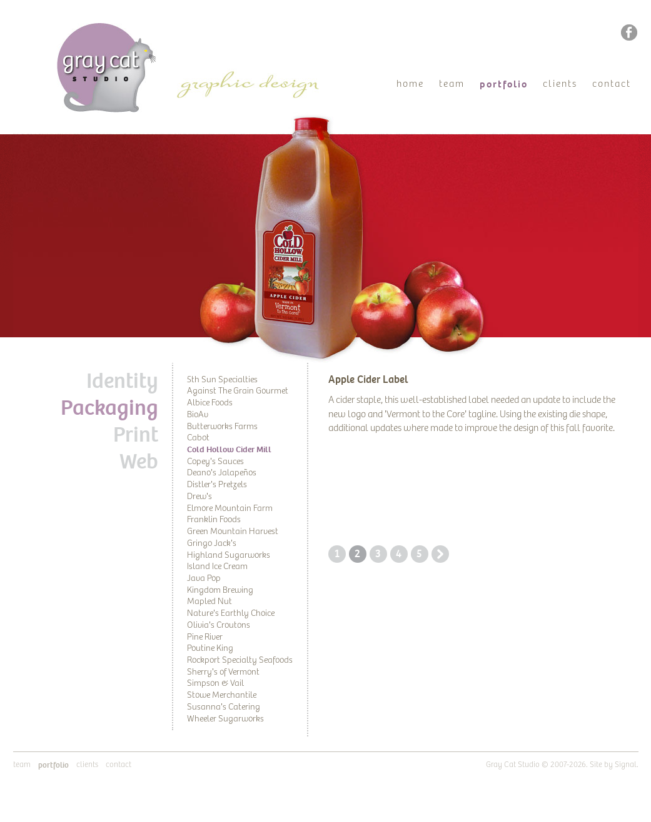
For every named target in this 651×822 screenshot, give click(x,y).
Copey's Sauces (215, 462)
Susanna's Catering (223, 707)
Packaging (109, 408)
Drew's (199, 497)
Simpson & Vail (215, 683)
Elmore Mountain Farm (230, 508)
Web (138, 461)
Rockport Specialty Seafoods (240, 660)
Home (410, 84)
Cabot (198, 438)
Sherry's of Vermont (223, 672)
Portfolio (504, 85)
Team (452, 84)
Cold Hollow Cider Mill (229, 449)
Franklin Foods (214, 520)
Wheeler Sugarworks (225, 719)
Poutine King (210, 648)
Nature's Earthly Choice (231, 613)
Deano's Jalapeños (221, 473)
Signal (626, 765)
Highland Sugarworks (228, 555)
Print (135, 434)
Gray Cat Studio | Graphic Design (118, 29)
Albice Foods (210, 403)
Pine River (205, 637)
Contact (611, 84)
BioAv (197, 415)
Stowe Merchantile (221, 695)
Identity (122, 381)
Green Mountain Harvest (232, 532)
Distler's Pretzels (217, 485)
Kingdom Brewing (220, 590)
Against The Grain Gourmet (237, 391)
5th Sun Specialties (222, 380)
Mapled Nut (209, 602)
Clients (560, 84)
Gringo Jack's (211, 543)
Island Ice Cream (217, 567)
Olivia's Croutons (218, 625)
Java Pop (204, 578)
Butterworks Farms (222, 427)
